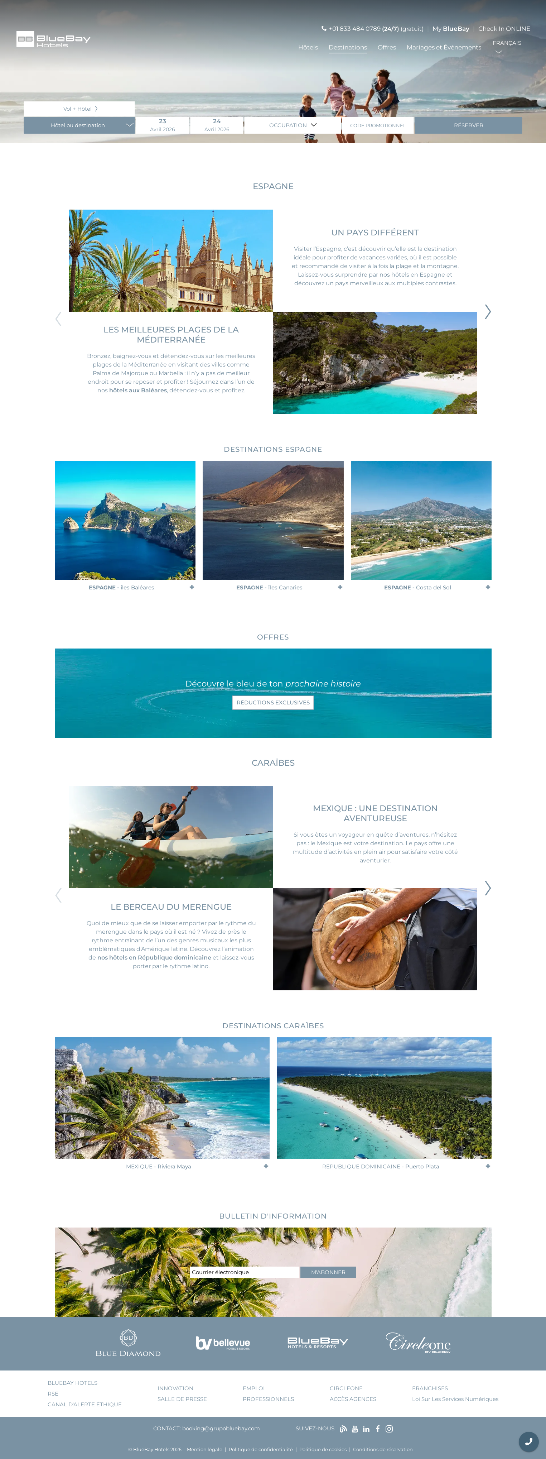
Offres (387, 47)
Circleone (346, 1388)
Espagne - (121, 587)
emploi (254, 1388)
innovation (175, 1388)
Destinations (348, 47)
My (451, 28)
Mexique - (158, 1166)
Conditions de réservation (383, 1449)
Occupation (288, 125)
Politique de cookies (323, 1449)
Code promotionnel (378, 125)
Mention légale (204, 1449)
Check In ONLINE (504, 28)
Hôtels (308, 47)
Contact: (167, 1428)
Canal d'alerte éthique (85, 1404)
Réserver (468, 125)
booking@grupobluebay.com (221, 1428)
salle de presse (182, 1399)
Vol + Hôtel (77, 109)
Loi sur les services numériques (455, 1399)
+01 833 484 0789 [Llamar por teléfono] (355, 28)
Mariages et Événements (444, 47)
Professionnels (268, 1399)
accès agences (353, 1399)
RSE (53, 1394)
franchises (430, 1388)
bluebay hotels (72, 1383)
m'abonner (328, 1272)
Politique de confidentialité (261, 1449)
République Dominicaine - (380, 1166)
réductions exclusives (273, 702)
